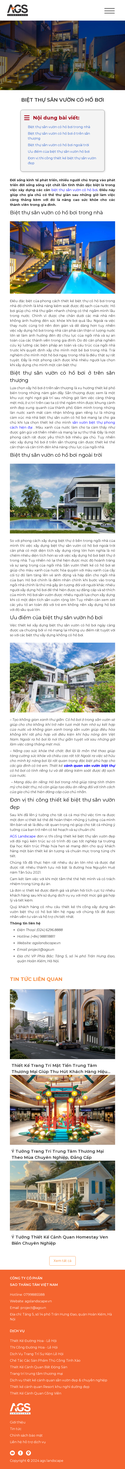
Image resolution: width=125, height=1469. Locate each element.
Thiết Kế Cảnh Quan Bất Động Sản (38, 1367)
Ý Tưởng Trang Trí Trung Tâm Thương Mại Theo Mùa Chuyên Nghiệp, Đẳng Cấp (58, 1154)
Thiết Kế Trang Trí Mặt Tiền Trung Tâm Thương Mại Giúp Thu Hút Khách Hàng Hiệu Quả (59, 1069)
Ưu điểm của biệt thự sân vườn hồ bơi (59, 152)
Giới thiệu (18, 1422)
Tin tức (15, 1429)
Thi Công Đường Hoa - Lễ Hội (34, 1347)
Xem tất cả (62, 1261)
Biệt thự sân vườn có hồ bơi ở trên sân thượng (59, 136)
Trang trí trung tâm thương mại (36, 1374)
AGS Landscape (23, 836)
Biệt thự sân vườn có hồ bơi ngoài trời (58, 145)
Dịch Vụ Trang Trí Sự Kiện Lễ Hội (36, 1354)
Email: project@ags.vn (28, 1308)
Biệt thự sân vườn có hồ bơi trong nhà (59, 127)
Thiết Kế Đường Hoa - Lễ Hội (33, 1341)
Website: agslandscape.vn (31, 1301)
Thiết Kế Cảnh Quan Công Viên (35, 1393)
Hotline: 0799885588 (27, 1295)
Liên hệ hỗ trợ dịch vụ (28, 1442)
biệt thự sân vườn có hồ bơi (74, 190)
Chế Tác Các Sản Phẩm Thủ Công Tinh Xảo (45, 1360)
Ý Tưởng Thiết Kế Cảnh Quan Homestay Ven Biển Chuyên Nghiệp (60, 1240)
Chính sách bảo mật (26, 1435)
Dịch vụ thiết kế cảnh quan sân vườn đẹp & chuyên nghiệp (58, 1380)
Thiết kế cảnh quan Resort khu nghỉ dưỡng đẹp (50, 1387)
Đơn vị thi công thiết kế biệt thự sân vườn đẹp (62, 160)
